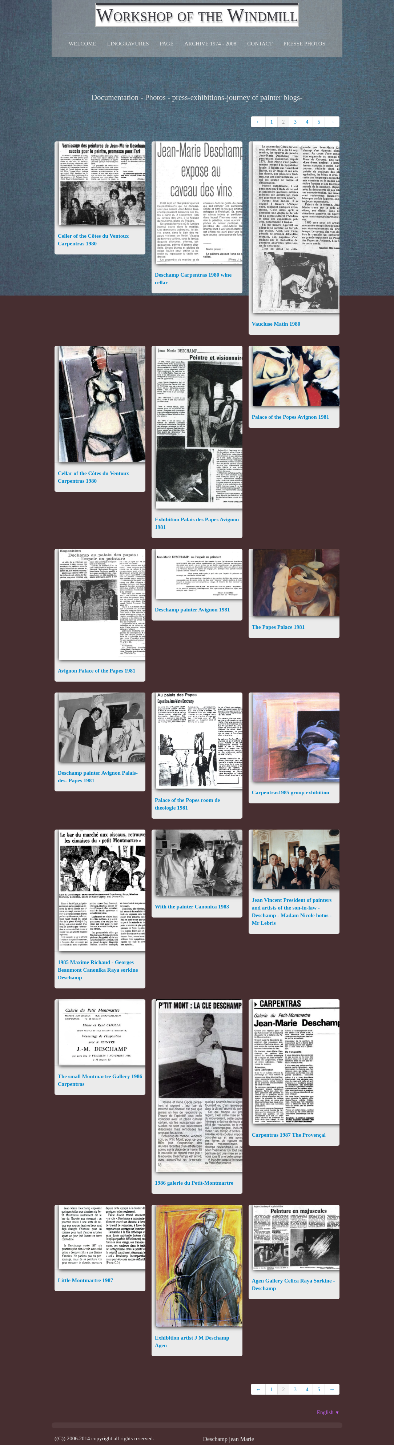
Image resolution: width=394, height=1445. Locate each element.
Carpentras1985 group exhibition (290, 792)
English (328, 1412)
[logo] (197, 15)
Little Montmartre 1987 (85, 1280)
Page (167, 44)
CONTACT (260, 44)
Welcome (82, 44)
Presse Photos (304, 44)
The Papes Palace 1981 (278, 627)
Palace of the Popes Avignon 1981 (290, 417)
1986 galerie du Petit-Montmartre (194, 1183)
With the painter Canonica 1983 (192, 907)
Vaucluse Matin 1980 (276, 324)
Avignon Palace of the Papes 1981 (96, 671)
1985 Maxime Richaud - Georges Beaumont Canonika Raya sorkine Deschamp (98, 969)
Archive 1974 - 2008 (210, 44)
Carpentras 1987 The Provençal (289, 1135)
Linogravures (128, 44)
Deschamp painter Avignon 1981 (192, 610)
